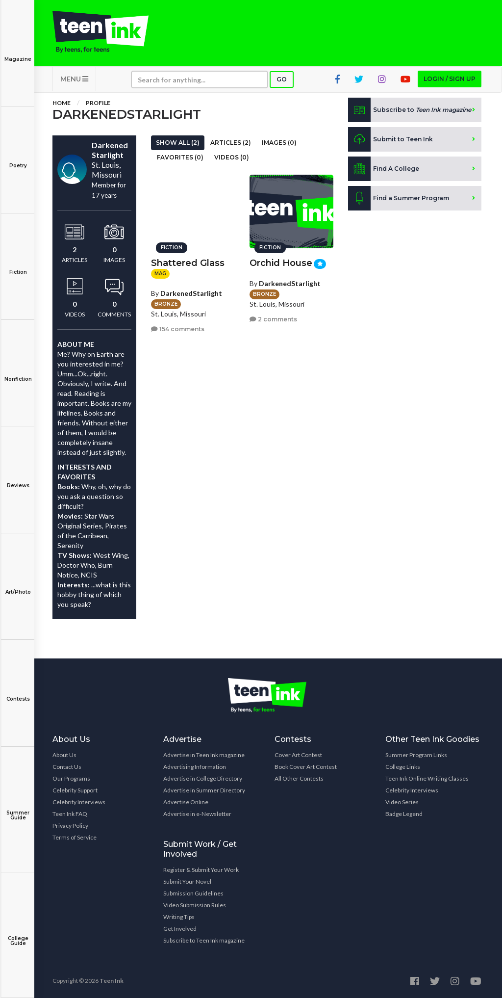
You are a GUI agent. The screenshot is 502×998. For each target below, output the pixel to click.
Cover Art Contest (298, 755)
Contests (18, 692)
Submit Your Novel (187, 881)
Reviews (18, 479)
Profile (98, 102)
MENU (74, 79)
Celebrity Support (75, 790)
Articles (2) (230, 142)
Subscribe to (409, 110)
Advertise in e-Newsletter (197, 813)
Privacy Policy (70, 825)
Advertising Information (194, 766)
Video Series (402, 802)
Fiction (18, 265)
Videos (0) (231, 157)
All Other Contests (299, 778)
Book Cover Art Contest (306, 766)
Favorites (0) (180, 157)
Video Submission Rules (194, 905)
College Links (402, 766)
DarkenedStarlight (191, 293)
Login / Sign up (450, 78)
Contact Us (66, 766)
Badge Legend (404, 813)
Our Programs (71, 778)
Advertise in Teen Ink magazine (204, 755)
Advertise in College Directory (202, 778)
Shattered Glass (188, 263)
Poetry (18, 159)
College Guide (18, 933)
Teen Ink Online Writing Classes (427, 778)
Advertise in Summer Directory (204, 790)
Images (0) (279, 142)
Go (281, 79)
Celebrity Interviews (78, 802)
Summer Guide (18, 808)
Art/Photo (18, 585)
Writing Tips (179, 916)
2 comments (273, 319)
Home (61, 102)
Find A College (383, 169)
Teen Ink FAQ (69, 813)
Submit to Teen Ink (390, 139)
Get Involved (180, 928)
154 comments (177, 329)
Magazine (18, 52)
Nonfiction (18, 372)
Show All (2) (178, 142)
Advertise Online (185, 802)
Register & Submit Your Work (201, 869)
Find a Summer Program (398, 198)
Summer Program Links (416, 755)
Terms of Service (74, 837)
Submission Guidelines (193, 893)
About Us (64, 755)
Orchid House (281, 263)
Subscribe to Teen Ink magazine (204, 940)
